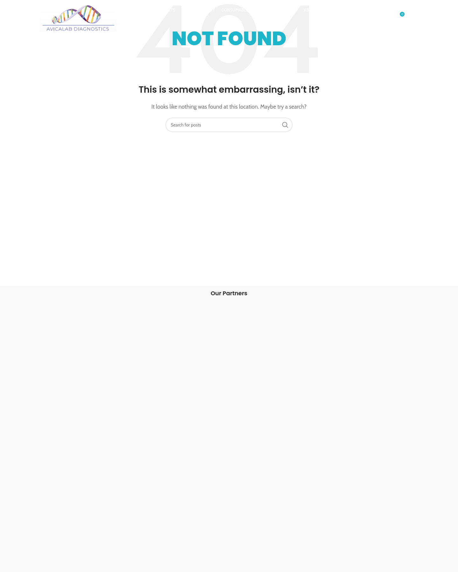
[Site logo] (78, 16)
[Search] (385, 17)
